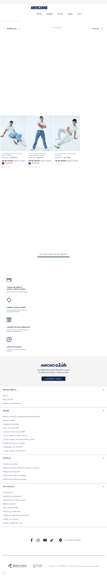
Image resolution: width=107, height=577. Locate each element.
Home (3, 21)
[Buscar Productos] (103, 14)
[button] (4, 572)
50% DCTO (16, 21)
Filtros (98, 28)
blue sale (9, 21)
